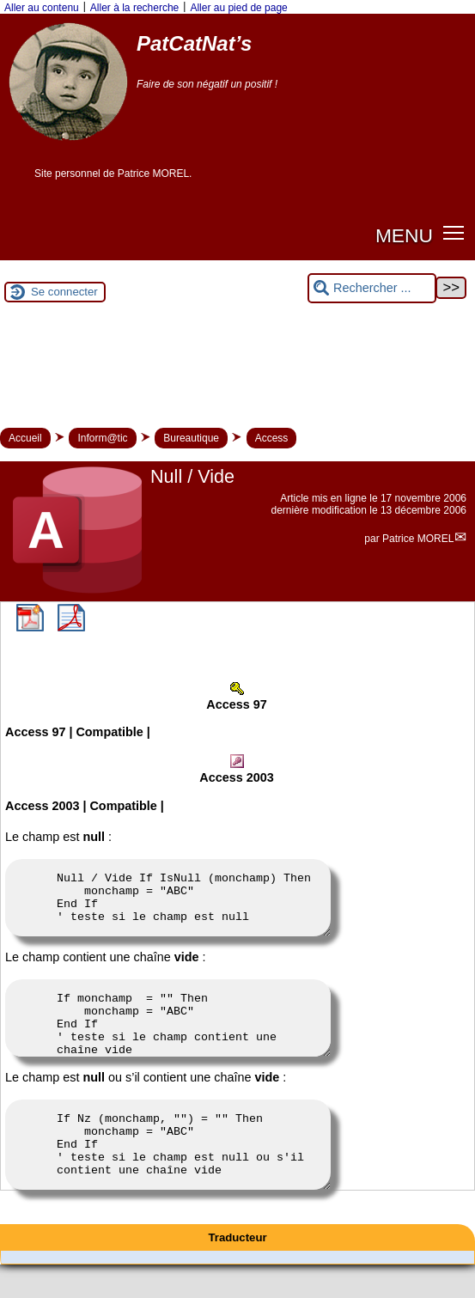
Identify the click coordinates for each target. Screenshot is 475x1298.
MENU (404, 235)
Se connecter (64, 291)
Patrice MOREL (418, 539)
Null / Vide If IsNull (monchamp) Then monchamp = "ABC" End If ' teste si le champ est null (168, 903)
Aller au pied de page (238, 8)
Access (272, 438)
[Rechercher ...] (372, 288)
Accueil (25, 438)
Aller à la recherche (134, 8)
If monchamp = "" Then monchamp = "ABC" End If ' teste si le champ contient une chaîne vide (168, 1033)
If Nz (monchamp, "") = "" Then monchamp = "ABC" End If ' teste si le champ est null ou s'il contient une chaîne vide (168, 1171)
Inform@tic (102, 438)
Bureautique (191, 438)
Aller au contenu (41, 8)
